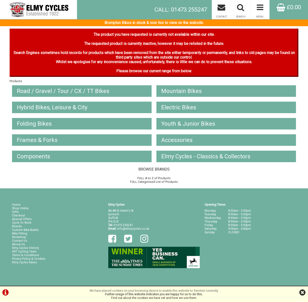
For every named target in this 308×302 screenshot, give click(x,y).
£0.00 (288, 7)
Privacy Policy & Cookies (28, 258)
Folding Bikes (34, 123)
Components (33, 156)
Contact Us (19, 240)
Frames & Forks (37, 140)
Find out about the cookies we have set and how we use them (153, 298)
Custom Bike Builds (25, 230)
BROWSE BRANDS (154, 169)
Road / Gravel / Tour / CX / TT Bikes (63, 91)
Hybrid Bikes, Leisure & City (52, 107)
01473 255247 (123, 225)
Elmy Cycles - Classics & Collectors (205, 156)
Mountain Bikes (181, 91)
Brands (17, 226)
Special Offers (22, 219)
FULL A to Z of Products (154, 178)
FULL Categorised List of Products (154, 182)
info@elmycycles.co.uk (133, 228)
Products (16, 81)
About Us (18, 244)
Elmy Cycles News (24, 262)
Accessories (176, 140)
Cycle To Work (21, 222)
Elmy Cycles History (25, 248)
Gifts (15, 212)
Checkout (18, 215)
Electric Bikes (178, 107)
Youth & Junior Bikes (188, 123)
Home (16, 204)
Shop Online (20, 208)
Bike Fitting (19, 233)
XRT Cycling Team (24, 251)
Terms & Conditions (25, 255)
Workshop (19, 237)
